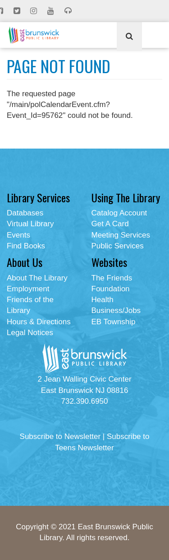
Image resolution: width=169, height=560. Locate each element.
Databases (25, 213)
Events (18, 235)
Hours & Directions (39, 321)
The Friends (111, 278)
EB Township (113, 321)
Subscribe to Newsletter (60, 436)
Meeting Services (120, 235)
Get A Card (110, 223)
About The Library (37, 278)
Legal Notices (30, 332)
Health (102, 299)
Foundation (110, 289)
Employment (28, 289)
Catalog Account (119, 213)
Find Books (26, 246)
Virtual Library (30, 223)
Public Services (117, 246)
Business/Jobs (116, 310)
